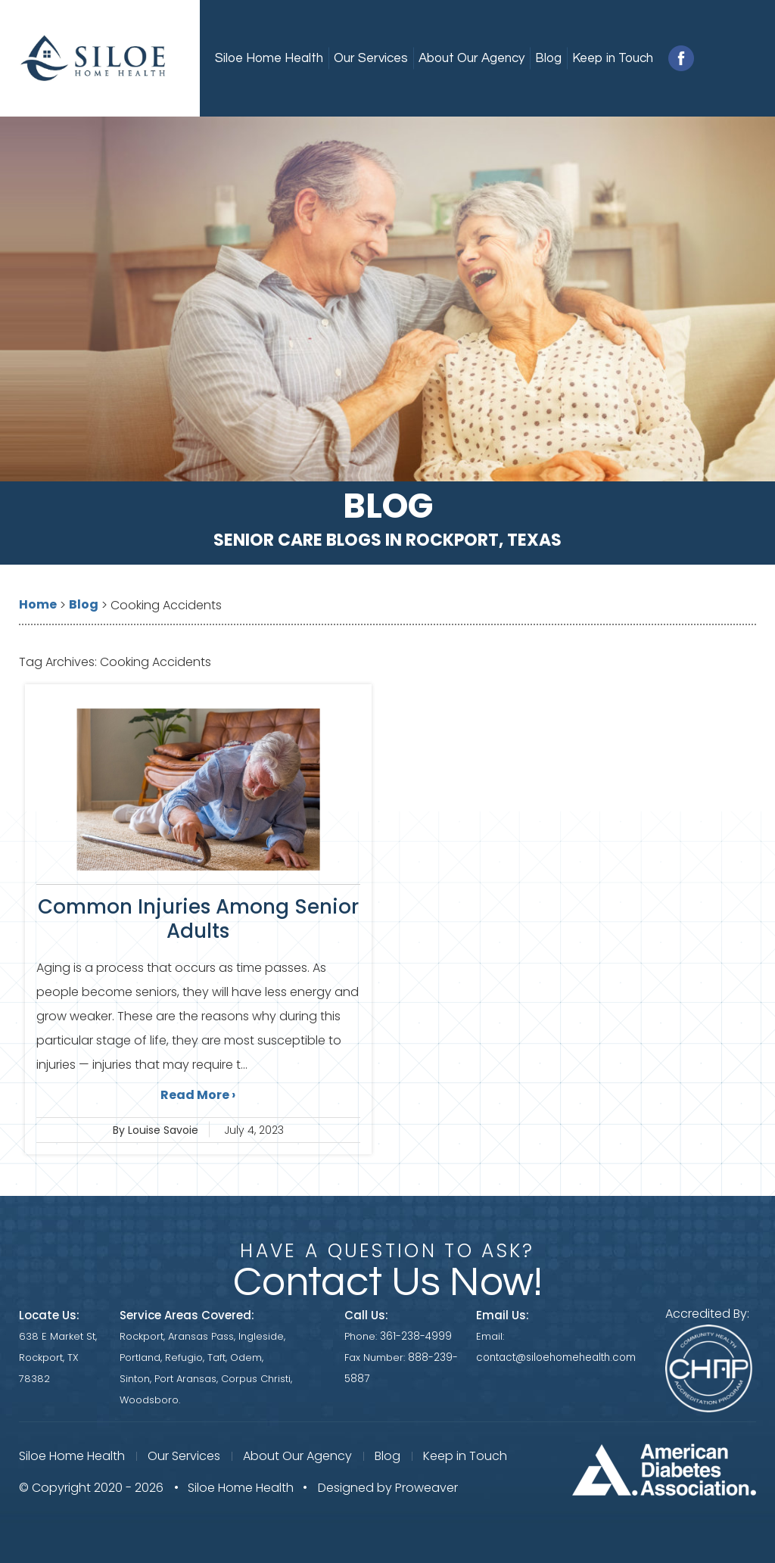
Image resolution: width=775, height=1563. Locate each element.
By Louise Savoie (155, 1130)
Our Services (371, 58)
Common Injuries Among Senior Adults (198, 919)
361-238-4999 (418, 1336)
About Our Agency (471, 58)
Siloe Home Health (269, 58)
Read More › (197, 1095)
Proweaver (426, 1486)
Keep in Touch (612, 58)
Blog (548, 58)
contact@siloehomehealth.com (557, 1357)
